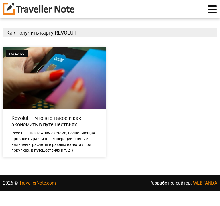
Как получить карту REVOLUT (41, 32)
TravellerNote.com (37, 183)
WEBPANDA (205, 183)
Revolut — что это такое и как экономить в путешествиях (46, 121)
